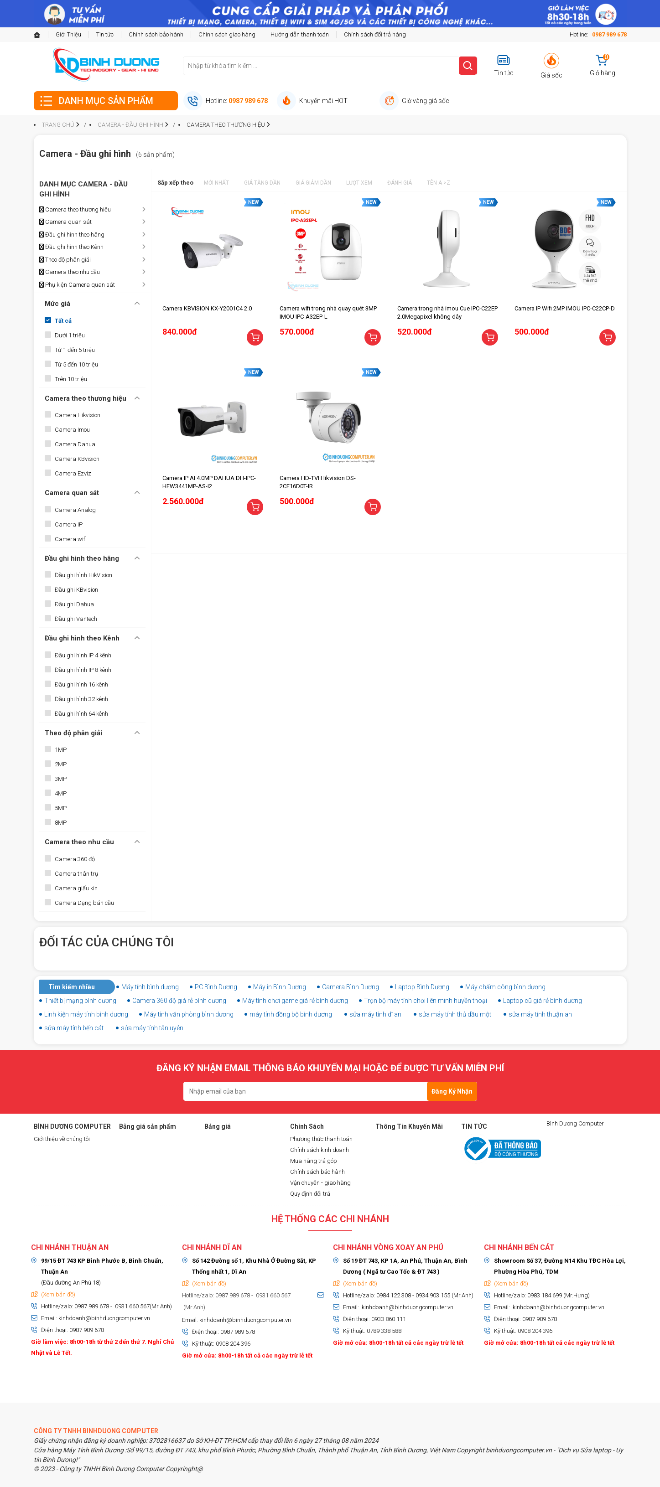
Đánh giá (399, 183)
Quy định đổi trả (310, 1193)
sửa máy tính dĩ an (375, 1014)
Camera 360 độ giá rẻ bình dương (179, 1000)
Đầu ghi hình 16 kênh (81, 684)
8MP (61, 822)
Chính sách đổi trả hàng (375, 34)
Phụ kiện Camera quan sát (77, 284)
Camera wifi (71, 539)
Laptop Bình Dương (422, 987)
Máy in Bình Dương (279, 987)
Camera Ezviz (73, 473)
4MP (61, 793)
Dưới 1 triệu (70, 335)
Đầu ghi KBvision (76, 589)
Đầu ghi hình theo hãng (71, 234)
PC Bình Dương (216, 987)
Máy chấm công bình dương (505, 987)
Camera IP (69, 524)
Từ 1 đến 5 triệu (75, 349)
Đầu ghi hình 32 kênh (81, 699)
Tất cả (63, 320)
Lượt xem (359, 183)
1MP (61, 749)
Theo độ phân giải (65, 259)
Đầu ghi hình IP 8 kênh (83, 669)
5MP (61, 808)
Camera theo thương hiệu (75, 209)
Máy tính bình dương (150, 987)
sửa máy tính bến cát (74, 1028)
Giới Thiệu (68, 34)
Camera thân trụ (76, 873)
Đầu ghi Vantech (76, 618)
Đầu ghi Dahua (74, 604)
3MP (61, 778)
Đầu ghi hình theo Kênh (71, 247)
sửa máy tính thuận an (540, 1014)
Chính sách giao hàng (226, 34)
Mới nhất (216, 183)
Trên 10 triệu (71, 379)
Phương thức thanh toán (321, 1139)
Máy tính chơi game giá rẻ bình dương (295, 1000)
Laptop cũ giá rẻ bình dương (542, 1000)
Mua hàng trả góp (313, 1160)
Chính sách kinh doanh (319, 1149)
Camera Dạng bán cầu (84, 902)
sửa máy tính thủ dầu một (455, 1014)
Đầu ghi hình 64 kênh (81, 713)
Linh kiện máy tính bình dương (86, 1014)
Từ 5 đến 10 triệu (76, 364)
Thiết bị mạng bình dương (80, 1000)
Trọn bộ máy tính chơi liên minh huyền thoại (425, 1000)
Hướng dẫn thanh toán (299, 34)
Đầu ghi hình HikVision (83, 575)
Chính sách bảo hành (156, 34)
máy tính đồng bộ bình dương (290, 1014)
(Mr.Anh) (193, 1307)
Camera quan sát (65, 222)
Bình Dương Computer (575, 1123)
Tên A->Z (438, 183)
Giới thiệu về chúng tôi (62, 1139)
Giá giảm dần (313, 183)
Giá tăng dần (262, 183)
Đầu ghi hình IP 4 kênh (83, 655)
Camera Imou (72, 429)
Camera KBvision (77, 458)
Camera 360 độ (75, 859)
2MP (61, 764)
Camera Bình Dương (350, 987)
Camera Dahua (75, 444)
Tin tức (105, 34)
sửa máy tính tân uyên (152, 1028)
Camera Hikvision (77, 415)
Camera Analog (75, 509)
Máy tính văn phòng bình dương (189, 1014)
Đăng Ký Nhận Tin (452, 1094)
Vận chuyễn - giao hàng (320, 1182)
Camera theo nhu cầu (69, 272)
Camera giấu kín (76, 888)
